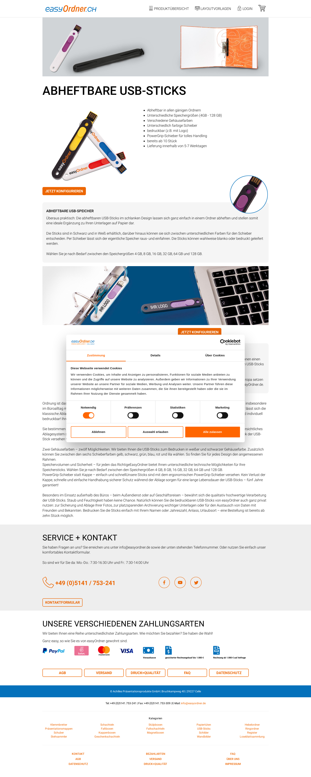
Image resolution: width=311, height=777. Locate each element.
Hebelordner (252, 724)
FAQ (187, 673)
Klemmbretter (58, 724)
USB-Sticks (203, 728)
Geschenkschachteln (107, 736)
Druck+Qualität (146, 673)
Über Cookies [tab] (215, 355)
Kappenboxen (107, 732)
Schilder (204, 732)
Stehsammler (59, 736)
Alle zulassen (212, 432)
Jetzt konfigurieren (64, 191)
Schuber (59, 732)
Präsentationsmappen (59, 728)
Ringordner (252, 728)
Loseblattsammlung (252, 736)
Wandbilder (204, 736)
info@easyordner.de (193, 703)
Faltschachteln (155, 728)
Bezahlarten (155, 753)
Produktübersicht (169, 9)
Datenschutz (229, 673)
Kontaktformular (62, 602)
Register (252, 732)
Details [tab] (155, 355)
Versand (104, 673)
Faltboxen (107, 728)
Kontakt (78, 753)
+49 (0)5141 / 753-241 (78, 582)
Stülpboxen (155, 724)
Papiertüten (204, 724)
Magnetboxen (155, 732)
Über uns (233, 759)
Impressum (233, 763)
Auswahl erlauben (155, 432)
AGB (62, 673)
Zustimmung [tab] (96, 355)
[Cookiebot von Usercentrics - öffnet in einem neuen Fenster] (223, 342)
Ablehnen (98, 432)
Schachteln (107, 724)
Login (244, 9)
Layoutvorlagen (213, 9)
